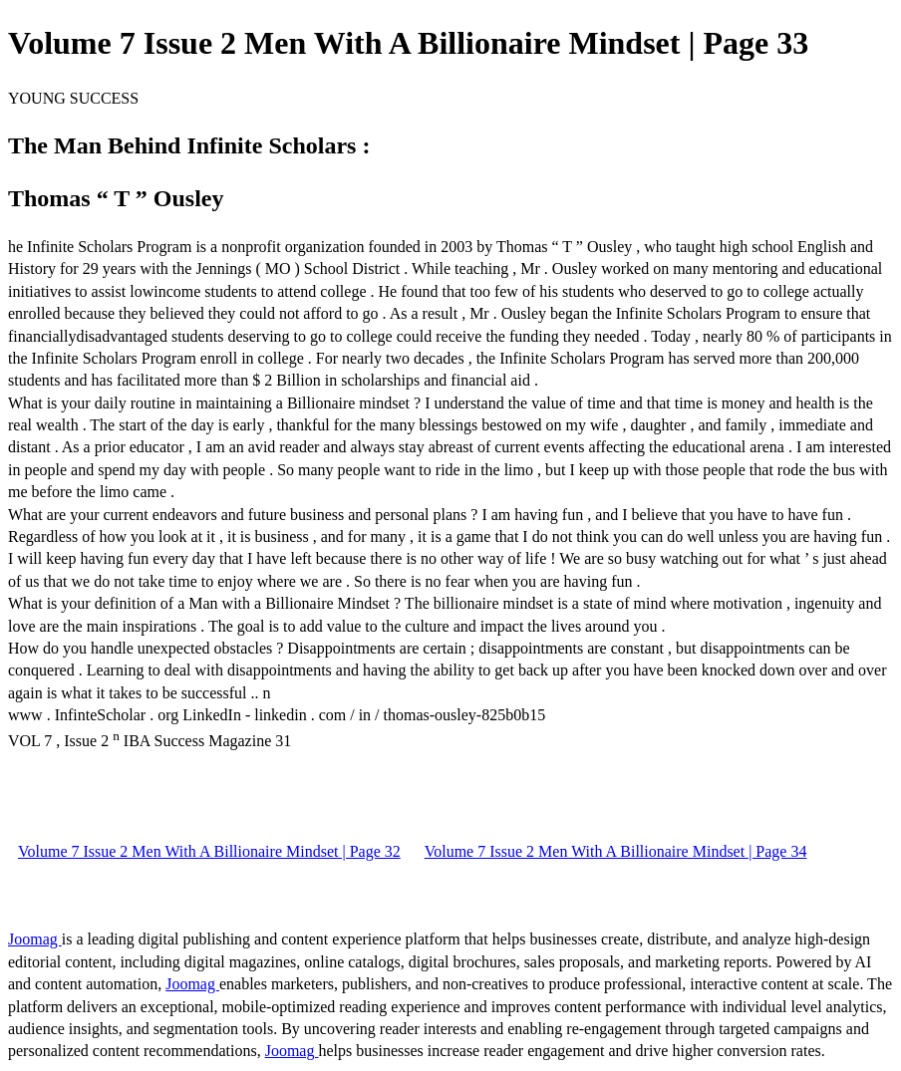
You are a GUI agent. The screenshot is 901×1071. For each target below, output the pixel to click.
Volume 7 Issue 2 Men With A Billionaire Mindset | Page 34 (616, 851)
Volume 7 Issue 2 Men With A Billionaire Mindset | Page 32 (209, 851)
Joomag (35, 939)
